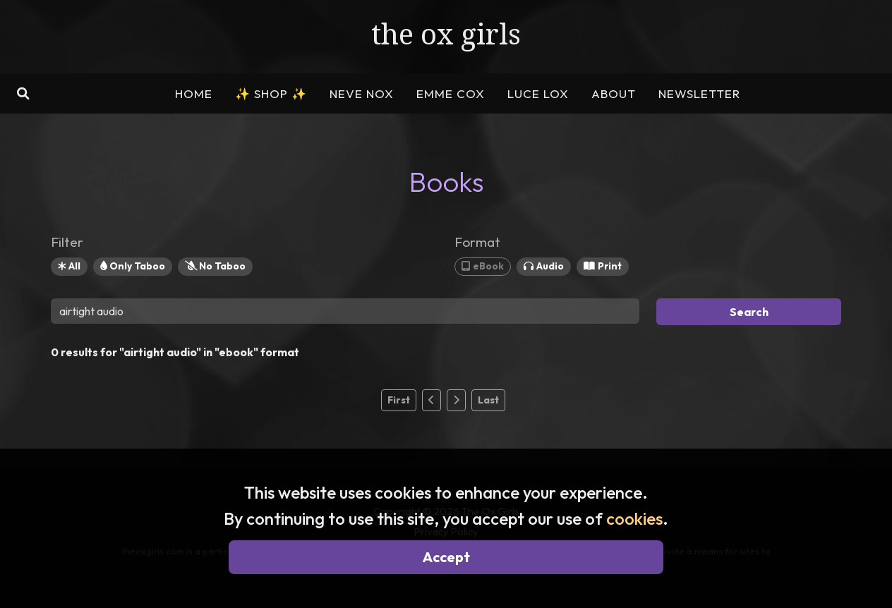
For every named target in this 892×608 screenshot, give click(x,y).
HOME (193, 93)
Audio (544, 266)
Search (749, 312)
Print (603, 266)
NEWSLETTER (699, 93)
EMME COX (450, 93)
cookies (634, 518)
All (69, 266)
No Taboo (215, 266)
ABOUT (613, 93)
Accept (446, 557)
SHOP (271, 93)
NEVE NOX (362, 93)
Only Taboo (132, 266)
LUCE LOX (538, 93)
